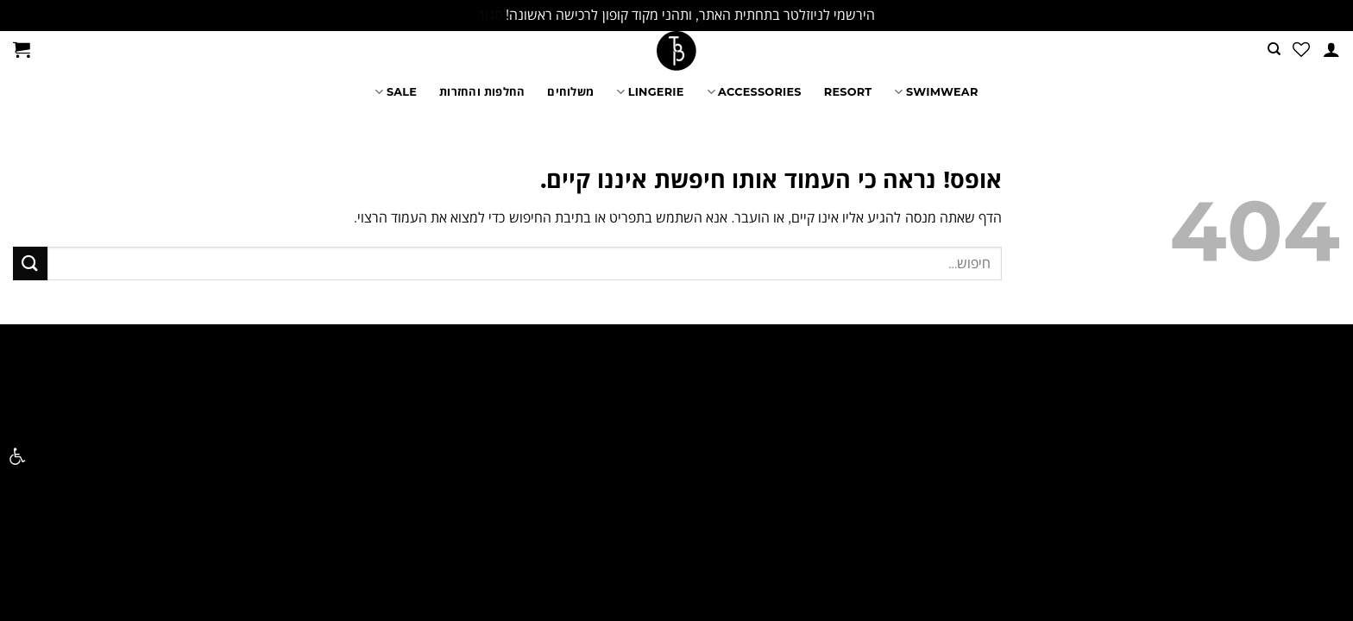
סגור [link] (490, 15)
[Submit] (30, 263)
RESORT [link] (848, 91)
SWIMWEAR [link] (936, 92)
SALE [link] (395, 92)
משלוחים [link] (570, 91)
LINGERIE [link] (649, 92)
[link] (17, 456)
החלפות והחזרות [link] (482, 91)
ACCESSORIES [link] (754, 92)
